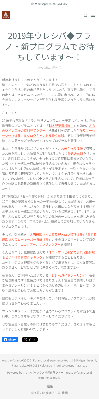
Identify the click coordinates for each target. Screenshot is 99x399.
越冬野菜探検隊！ (61, 125)
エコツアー (28, 244)
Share (10, 339)
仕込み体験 (75, 153)
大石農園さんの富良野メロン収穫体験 (56, 234)
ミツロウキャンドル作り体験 (44, 135)
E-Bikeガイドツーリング (69, 275)
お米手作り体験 (72, 148)
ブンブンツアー (49, 244)
